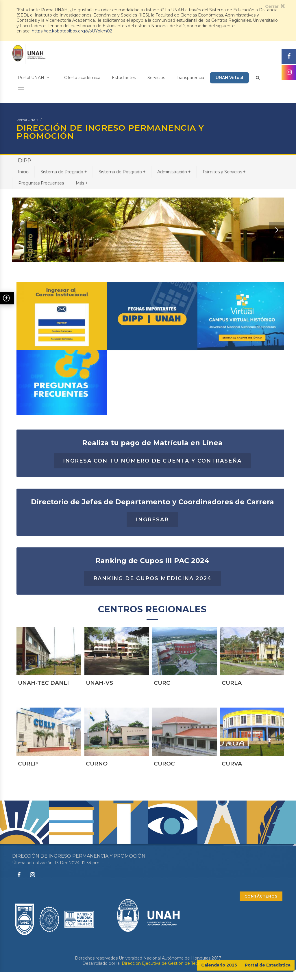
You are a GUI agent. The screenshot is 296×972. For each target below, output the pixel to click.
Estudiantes (124, 77)
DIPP (24, 160)
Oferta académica (82, 77)
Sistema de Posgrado (122, 171)
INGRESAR (152, 543)
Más (82, 183)
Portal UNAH (33, 77)
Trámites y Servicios (223, 171)
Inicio (23, 171)
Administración (173, 171)
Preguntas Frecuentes (41, 183)
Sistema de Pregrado (63, 171)
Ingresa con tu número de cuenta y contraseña (152, 483)
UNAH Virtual (229, 77)
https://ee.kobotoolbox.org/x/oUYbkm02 (72, 31)
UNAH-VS (99, 706)
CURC (162, 706)
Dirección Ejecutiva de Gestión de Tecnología (167, 963)
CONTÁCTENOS (261, 896)
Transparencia (190, 77)
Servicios (156, 77)
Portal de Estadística (268, 965)
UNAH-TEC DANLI (43, 706)
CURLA (232, 706)
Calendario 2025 (219, 965)
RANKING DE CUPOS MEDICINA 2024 (152, 601)
